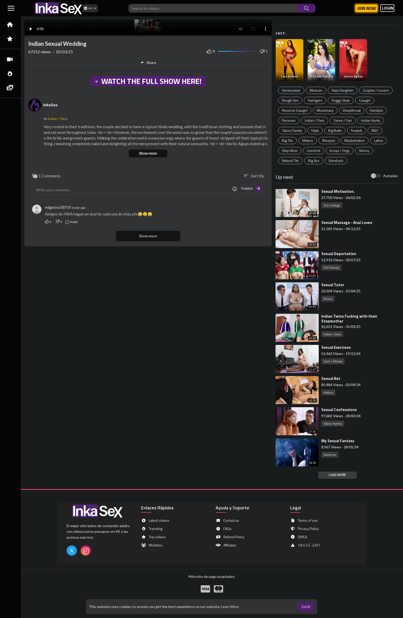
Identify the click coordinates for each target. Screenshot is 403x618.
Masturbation (354, 140)
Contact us (227, 520)
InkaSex (50, 105)
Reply (71, 222)
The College (332, 205)
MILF (374, 130)
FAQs (224, 528)
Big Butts (335, 130)
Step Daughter (343, 90)
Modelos (151, 545)
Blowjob (328, 140)
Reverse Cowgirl (294, 110)
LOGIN (387, 8)
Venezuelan (291, 90)
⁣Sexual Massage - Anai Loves (346, 222)
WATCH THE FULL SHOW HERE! (147, 81)
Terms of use (304, 520)
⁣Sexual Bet (330, 378)
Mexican (316, 90)
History (328, 392)
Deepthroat (352, 110)
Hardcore (330, 454)
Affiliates (226, 545)
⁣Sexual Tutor (332, 285)
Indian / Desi (314, 120)
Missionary (325, 110)
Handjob (376, 110)
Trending (151, 528)
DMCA (298, 536)
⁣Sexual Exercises (336, 347)
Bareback (336, 160)
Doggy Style (341, 100)
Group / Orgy (339, 150)
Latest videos (155, 520)
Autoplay (390, 175)
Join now (366, 8)
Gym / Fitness (333, 361)
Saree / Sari (343, 120)
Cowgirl (364, 100)
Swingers (315, 100)
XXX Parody (331, 267)
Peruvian (289, 120)
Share (148, 62)
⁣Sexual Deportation (338, 254)
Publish (251, 188)
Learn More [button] (230, 606)
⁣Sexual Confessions (339, 410)
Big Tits (287, 140)
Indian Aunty (370, 120)
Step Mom (290, 150)
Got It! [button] (305, 606)
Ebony (328, 298)
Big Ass (313, 160)
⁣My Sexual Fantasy (337, 441)
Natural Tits (290, 160)
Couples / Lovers (376, 90)
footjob (356, 130)
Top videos (153, 536)
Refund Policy (230, 536)
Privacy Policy (304, 528)
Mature (307, 140)
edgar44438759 (58, 207)
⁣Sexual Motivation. (338, 191)
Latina (378, 140)
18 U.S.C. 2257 (305, 545)
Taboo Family (292, 130)
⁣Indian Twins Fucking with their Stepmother (349, 318)
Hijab (315, 130)
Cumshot (313, 150)
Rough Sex (290, 100)
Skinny (364, 150)
